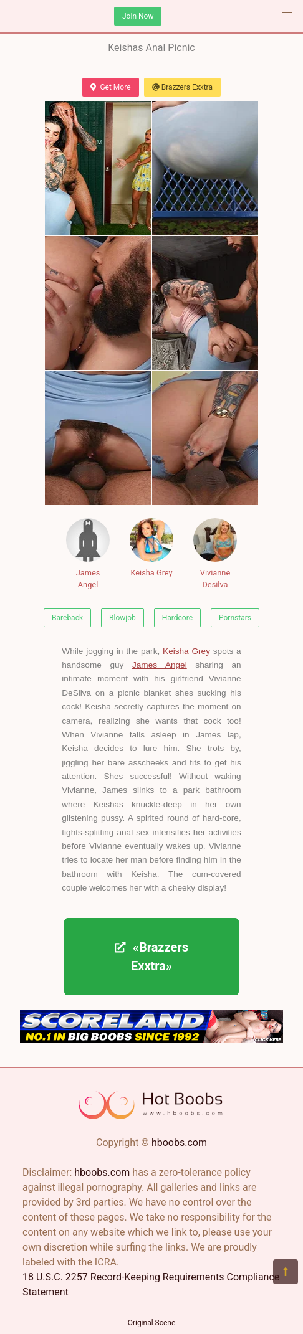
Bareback (67, 617)
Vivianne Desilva (215, 553)
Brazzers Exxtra (182, 87)
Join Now (137, 16)
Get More (110, 87)
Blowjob (122, 617)
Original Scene (152, 1322)
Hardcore (177, 617)
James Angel (88, 553)
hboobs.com (179, 1142)
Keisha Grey (151, 547)
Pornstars (235, 617)
